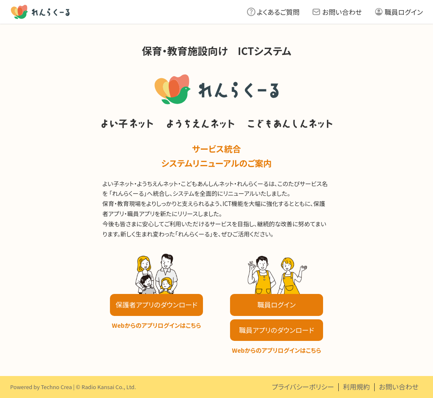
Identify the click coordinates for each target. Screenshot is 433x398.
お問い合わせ (342, 12)
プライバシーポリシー (303, 387)
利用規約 (356, 387)
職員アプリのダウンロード (276, 330)
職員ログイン (404, 12)
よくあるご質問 (278, 12)
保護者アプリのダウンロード (156, 304)
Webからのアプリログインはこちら (156, 325)
